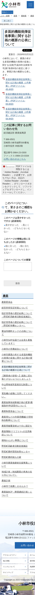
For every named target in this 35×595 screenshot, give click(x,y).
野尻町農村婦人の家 (11, 457)
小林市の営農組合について (15, 349)
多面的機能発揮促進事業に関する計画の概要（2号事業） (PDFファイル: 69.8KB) (19, 99)
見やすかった (11, 225)
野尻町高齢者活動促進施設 (15, 446)
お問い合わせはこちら (15, 159)
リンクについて (9, 567)
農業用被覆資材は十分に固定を (17, 426)
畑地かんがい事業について (15, 440)
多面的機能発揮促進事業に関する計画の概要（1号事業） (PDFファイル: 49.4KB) (19, 84)
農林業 (23, 16)
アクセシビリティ (9, 555)
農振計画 (6, 480)
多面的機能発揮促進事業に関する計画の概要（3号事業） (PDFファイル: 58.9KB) (19, 114)
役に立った (10, 246)
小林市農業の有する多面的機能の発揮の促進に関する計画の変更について (17, 357)
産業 (15, 16)
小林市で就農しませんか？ (15, 486)
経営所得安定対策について (15, 307)
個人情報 (6, 561)
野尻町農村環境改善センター (16, 451)
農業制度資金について (13, 411)
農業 (32, 16)
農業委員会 (7, 302)
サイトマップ (8, 572)
